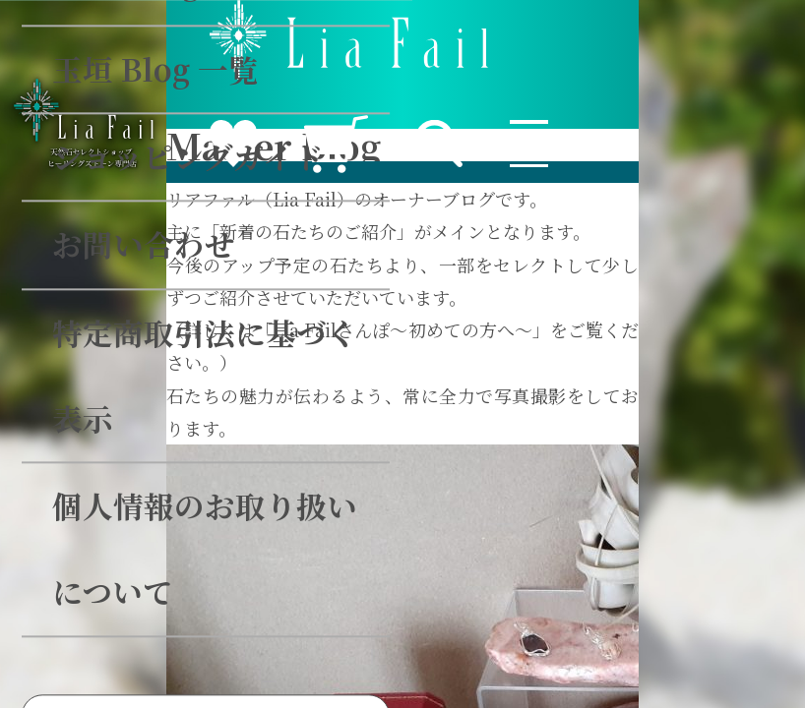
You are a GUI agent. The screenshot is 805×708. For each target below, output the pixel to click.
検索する (581, 233)
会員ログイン (380, 345)
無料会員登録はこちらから (381, 493)
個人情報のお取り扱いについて (286, 109)
